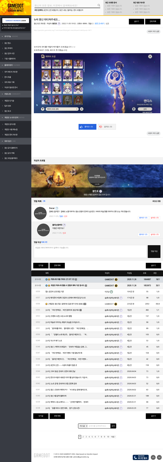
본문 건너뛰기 (99, 24)
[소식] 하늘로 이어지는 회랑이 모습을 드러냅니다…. (63, 322)
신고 (107, 24)
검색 (113, 426)
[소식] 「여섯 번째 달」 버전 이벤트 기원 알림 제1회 (63, 353)
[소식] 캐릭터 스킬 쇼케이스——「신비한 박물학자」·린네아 (66, 402)
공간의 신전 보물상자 (50, 10)
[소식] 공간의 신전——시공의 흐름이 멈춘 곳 (61, 365)
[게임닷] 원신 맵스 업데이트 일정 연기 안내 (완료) (65, 304)
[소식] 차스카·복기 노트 (53, 341)
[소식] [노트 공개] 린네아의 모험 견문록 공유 (61, 384)
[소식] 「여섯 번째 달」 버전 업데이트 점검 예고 (62, 310)
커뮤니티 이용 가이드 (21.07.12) (62, 279)
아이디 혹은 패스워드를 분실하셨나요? (15, 28)
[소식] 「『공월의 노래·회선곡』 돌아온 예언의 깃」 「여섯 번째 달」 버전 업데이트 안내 (67, 335)
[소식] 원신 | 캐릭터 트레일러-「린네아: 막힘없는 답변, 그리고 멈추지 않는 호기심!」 (67, 347)
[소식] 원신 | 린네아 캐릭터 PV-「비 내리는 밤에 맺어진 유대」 (67, 390)
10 (108, 437)
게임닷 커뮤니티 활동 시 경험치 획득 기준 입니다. (68, 285)
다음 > (113, 437)
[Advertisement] (97, 39)
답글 (61, 216)
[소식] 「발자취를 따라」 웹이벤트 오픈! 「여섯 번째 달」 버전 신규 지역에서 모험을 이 (67, 329)
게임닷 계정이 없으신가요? (11, 25)
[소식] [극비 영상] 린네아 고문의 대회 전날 (60, 371)
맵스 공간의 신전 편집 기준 (54, 292)
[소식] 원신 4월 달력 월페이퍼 (55, 396)
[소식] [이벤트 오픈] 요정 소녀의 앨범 (58, 316)
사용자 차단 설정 (153, 31)
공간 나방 (62, 10)
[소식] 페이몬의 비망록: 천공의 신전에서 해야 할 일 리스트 (65, 298)
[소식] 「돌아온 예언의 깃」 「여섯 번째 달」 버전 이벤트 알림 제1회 (67, 359)
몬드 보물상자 (78, 10)
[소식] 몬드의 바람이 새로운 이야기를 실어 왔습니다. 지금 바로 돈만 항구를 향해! (67, 378)
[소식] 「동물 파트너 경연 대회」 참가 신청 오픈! (62, 408)
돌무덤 (69, 10)
